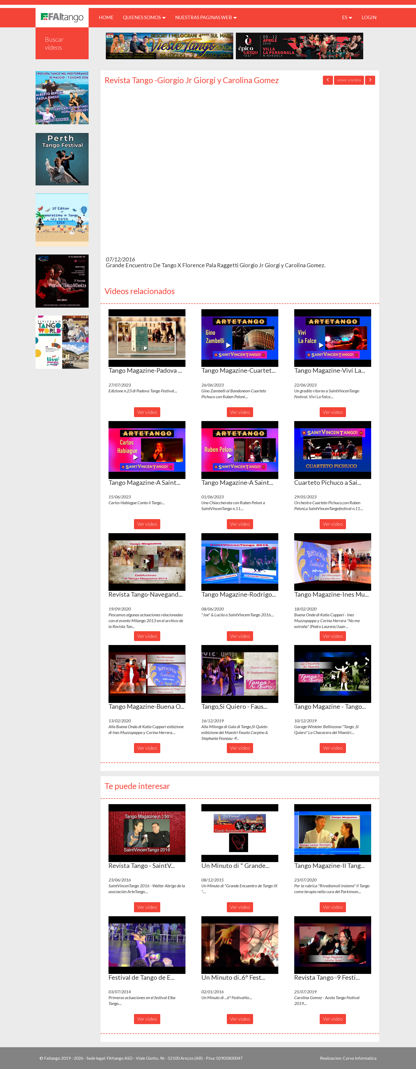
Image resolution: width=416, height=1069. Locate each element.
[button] (147, 338)
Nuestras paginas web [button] (206, 17)
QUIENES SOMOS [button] (144, 17)
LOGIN (369, 17)
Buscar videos (54, 43)
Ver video (147, 412)
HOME (108, 17)
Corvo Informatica (359, 1057)
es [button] (347, 17)
